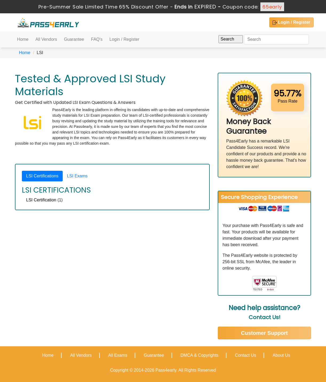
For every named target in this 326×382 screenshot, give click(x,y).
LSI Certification (41, 200)
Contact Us (245, 355)
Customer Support (264, 333)
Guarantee (74, 39)
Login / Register (291, 22)
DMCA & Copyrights (199, 355)
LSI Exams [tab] (77, 176)
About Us (281, 355)
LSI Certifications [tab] (42, 176)
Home (23, 39)
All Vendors (46, 39)
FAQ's (96, 39)
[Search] (276, 39)
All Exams (117, 355)
